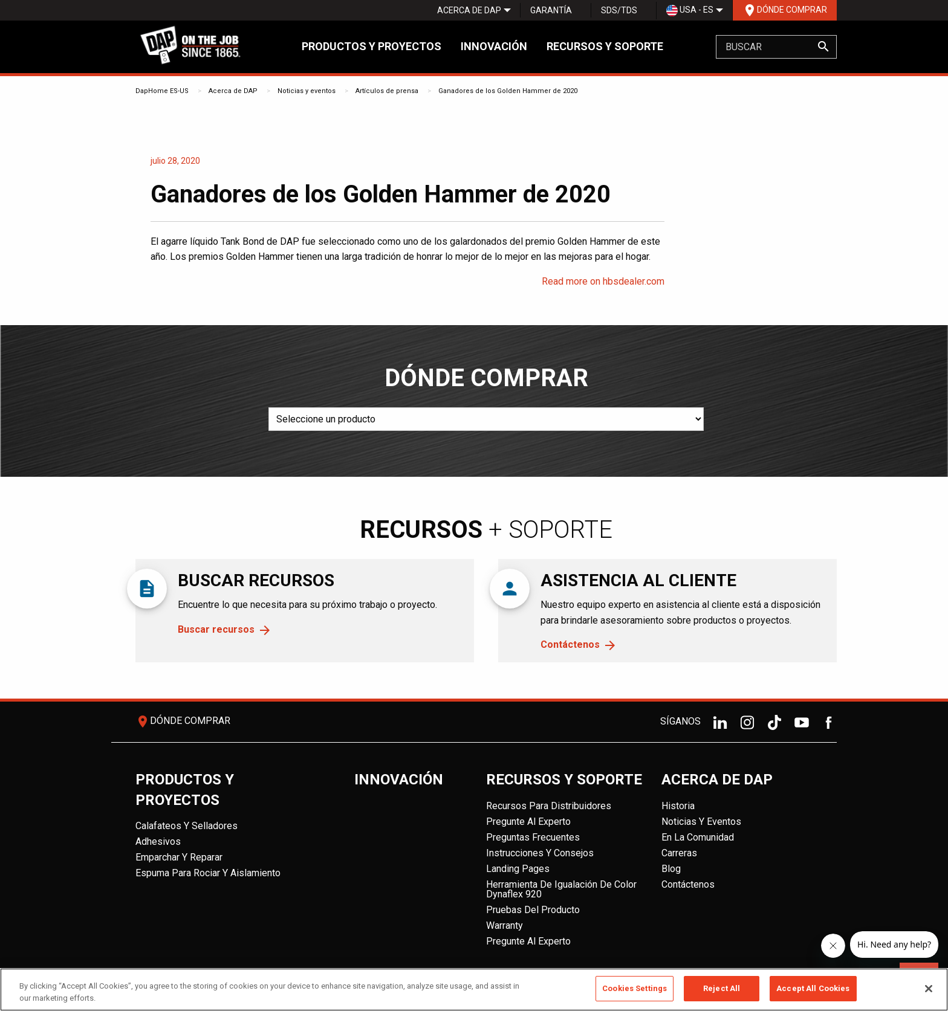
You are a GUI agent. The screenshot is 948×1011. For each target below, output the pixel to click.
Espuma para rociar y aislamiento (208, 873)
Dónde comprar (784, 10)
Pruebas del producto (533, 910)
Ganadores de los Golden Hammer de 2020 (507, 91)
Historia (678, 806)
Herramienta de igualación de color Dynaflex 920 (561, 889)
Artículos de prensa (387, 91)
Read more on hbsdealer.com (603, 281)
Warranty (504, 925)
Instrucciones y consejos (540, 853)
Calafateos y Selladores (186, 826)
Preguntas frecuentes (533, 837)
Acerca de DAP (469, 10)
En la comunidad (697, 837)
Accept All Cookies (812, 988)
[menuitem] (469, 10)
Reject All (721, 988)
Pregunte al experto (528, 821)
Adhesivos (158, 841)
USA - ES (689, 10)
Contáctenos (570, 644)
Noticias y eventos (307, 91)
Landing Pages (518, 868)
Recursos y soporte (605, 46)
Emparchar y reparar (178, 857)
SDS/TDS (619, 10)
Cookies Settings (634, 988)
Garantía (551, 10)
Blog (671, 868)
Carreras (679, 853)
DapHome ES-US (162, 91)
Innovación (494, 46)
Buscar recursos (216, 629)
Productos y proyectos (371, 46)
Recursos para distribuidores (548, 806)
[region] (474, 989)
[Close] (928, 988)
